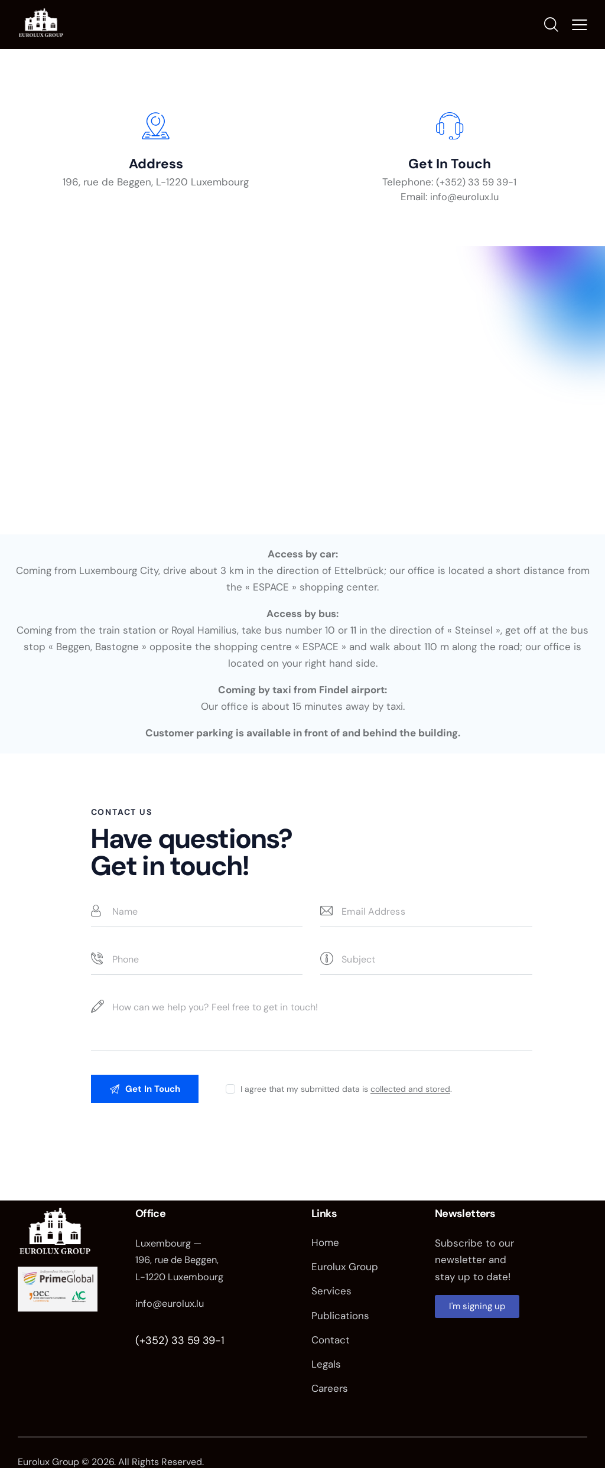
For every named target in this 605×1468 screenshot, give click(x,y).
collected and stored (414, 1095)
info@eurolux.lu (171, 1309)
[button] (579, 26)
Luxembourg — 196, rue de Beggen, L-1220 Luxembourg (181, 1267)
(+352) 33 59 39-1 (180, 1347)
